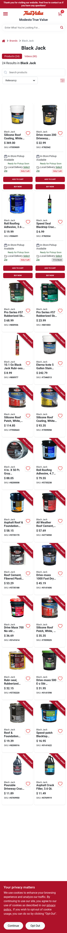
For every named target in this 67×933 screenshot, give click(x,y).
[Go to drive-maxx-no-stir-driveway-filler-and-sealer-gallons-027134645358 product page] (17, 621)
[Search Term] (33, 27)
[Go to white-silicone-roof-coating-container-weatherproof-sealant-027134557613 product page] (49, 411)
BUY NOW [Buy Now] (18, 187)
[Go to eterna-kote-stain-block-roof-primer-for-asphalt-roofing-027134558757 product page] (49, 359)
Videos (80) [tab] (31, 56)
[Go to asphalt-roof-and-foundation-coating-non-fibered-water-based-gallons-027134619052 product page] (17, 516)
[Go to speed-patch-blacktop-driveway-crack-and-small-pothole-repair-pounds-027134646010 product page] (49, 726)
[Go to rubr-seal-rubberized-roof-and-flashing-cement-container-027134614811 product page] (17, 674)
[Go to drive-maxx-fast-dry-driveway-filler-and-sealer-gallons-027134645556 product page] (49, 569)
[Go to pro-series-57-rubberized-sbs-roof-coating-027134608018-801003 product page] (49, 306)
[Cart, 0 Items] (60, 14)
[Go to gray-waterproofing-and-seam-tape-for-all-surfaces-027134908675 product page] (17, 464)
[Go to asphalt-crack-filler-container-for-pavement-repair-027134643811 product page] (49, 779)
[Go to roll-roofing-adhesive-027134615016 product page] (17, 235)
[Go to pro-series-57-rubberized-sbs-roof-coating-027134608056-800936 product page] (17, 306)
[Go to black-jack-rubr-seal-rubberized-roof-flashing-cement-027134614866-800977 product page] (17, 359)
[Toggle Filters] (62, 80)
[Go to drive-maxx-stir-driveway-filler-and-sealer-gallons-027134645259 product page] (49, 674)
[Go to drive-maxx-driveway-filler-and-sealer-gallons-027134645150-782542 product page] (49, 147)
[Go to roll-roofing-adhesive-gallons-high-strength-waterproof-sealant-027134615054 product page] (49, 464)
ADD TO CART (17, 179)
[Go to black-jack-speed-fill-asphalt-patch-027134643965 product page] (49, 235)
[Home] (3, 41)
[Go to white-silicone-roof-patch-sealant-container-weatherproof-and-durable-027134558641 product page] (49, 621)
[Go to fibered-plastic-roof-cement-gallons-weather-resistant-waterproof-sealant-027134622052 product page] (17, 569)
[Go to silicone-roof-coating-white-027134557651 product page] (17, 147)
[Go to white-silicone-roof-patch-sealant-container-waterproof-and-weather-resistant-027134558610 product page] (17, 411)
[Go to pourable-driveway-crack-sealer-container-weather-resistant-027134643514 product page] (17, 779)
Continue (13, 925)
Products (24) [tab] (12, 56)
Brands (13, 40)
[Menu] (5, 14)
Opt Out (35, 925)
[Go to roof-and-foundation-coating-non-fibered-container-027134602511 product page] (17, 726)
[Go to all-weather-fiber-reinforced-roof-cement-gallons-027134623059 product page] (49, 516)
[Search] (62, 27)
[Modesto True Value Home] (33, 13)
